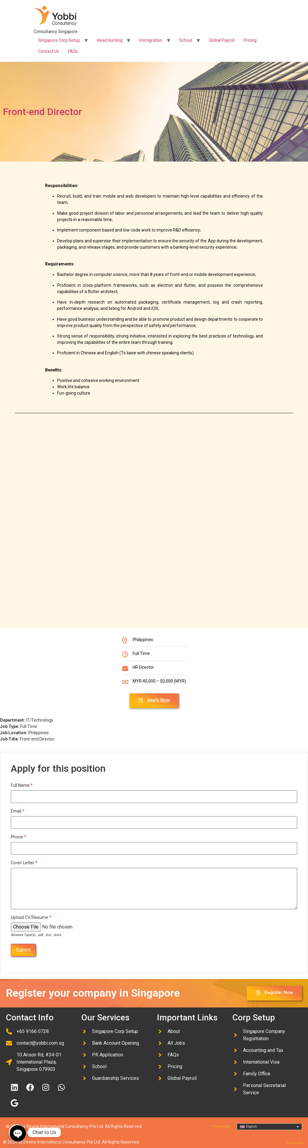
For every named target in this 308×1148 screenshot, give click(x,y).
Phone (18, 836)
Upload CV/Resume (31, 917)
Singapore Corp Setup (59, 40)
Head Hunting (109, 40)
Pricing (250, 40)
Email (17, 811)
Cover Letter (24, 862)
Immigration (150, 40)
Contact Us (48, 51)
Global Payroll (222, 40)
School (185, 40)
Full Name (21, 785)
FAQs (73, 51)
